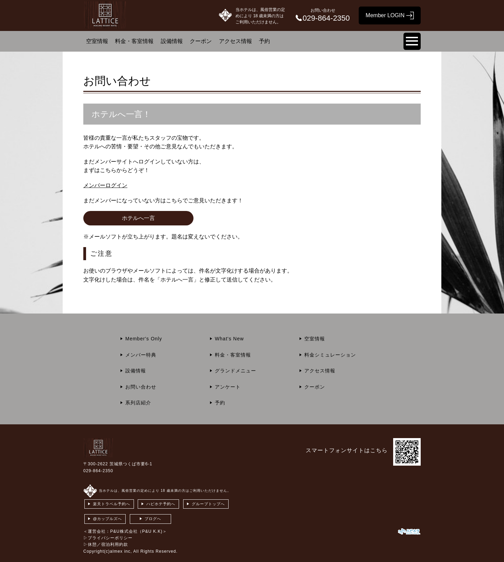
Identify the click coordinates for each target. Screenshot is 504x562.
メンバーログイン (105, 185)
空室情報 (97, 41)
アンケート (228, 387)
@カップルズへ (107, 519)
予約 (264, 41)
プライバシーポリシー (110, 538)
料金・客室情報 (134, 41)
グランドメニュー (235, 370)
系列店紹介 (138, 402)
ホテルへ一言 (138, 218)
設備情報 (172, 41)
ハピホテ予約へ (160, 504)
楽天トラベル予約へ (111, 504)
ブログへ (153, 519)
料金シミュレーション (330, 355)
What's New (229, 338)
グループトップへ (208, 504)
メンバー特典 (140, 355)
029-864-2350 (98, 470)
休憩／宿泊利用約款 (108, 544)
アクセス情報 (235, 41)
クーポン (201, 41)
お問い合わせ (140, 387)
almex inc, (121, 551)
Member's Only (143, 338)
